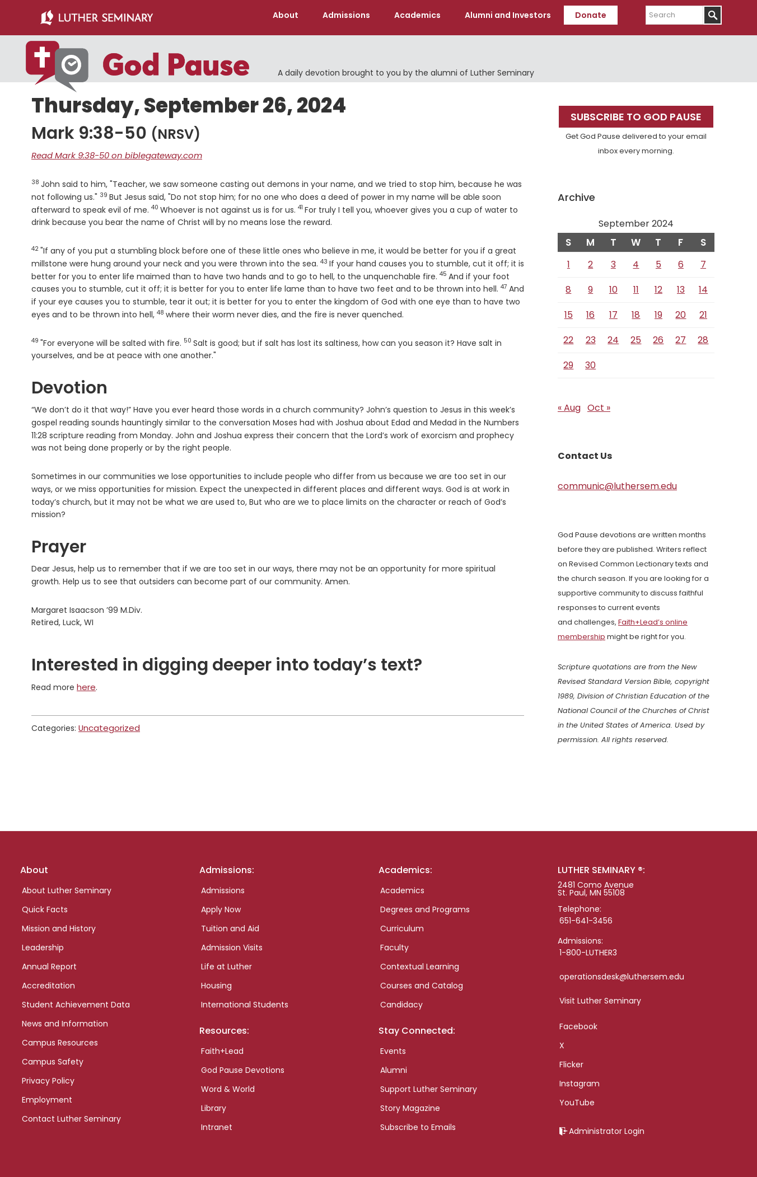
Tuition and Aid (230, 924)
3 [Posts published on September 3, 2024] (613, 260)
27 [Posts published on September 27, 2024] (680, 335)
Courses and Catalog (421, 981)
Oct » (598, 403)
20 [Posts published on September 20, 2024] (680, 310)
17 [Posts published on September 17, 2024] (613, 310)
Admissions (223, 886)
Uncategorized (106, 721)
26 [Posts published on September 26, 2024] (658, 335)
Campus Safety (52, 1057)
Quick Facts (45, 905)
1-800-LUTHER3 (588, 948)
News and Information (65, 1019)
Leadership (43, 943)
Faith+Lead (222, 1046)
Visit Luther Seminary (600, 996)
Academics (402, 886)
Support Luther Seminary (428, 1084)
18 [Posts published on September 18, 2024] (636, 310)
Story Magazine (410, 1103)
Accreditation (48, 981)
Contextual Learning (419, 962)
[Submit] (712, 15)
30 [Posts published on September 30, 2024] (590, 360)
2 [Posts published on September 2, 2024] (590, 260)
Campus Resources (60, 1038)
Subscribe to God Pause (636, 112)
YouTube (577, 1098)
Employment (47, 1095)
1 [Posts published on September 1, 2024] (568, 260)
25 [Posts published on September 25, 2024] (635, 335)
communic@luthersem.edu (617, 481)
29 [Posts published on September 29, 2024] (568, 360)
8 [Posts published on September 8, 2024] (568, 285)
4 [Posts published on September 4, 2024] (636, 260)
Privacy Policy (48, 1076)
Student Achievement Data (76, 1000)
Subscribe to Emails (418, 1122)
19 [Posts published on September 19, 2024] (658, 310)
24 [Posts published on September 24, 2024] (613, 335)
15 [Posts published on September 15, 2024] (568, 310)
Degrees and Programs (425, 905)
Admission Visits (232, 943)
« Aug (569, 403)
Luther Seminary (96, 16)
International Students (244, 1000)
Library (213, 1103)
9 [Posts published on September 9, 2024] (590, 285)
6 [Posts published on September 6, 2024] (681, 260)
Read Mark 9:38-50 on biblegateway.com (111, 150)
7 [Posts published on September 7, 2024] (703, 260)
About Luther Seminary (66, 886)
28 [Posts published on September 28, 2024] (703, 335)
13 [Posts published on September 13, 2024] (681, 285)
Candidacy (401, 1000)
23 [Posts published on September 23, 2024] (591, 335)
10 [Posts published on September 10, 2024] (613, 285)
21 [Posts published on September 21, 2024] (703, 310)
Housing (216, 981)
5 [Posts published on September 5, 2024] (658, 260)
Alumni (393, 1065)
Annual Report (49, 962)
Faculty (394, 943)
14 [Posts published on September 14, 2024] (703, 285)
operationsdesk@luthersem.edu (621, 972)
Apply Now (221, 905)
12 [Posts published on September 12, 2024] (658, 285)
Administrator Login (606, 1126)
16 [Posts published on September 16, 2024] (590, 310)
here (86, 681)
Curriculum (402, 924)
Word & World (228, 1084)
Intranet (216, 1122)
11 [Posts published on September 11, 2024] (636, 285)
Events (393, 1046)
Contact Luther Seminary (71, 1114)
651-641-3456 (586, 916)
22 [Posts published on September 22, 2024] (568, 335)
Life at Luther (226, 962)
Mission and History (59, 924)
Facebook (578, 1022)
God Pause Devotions (242, 1065)
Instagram (579, 1079)
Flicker (571, 1060)
